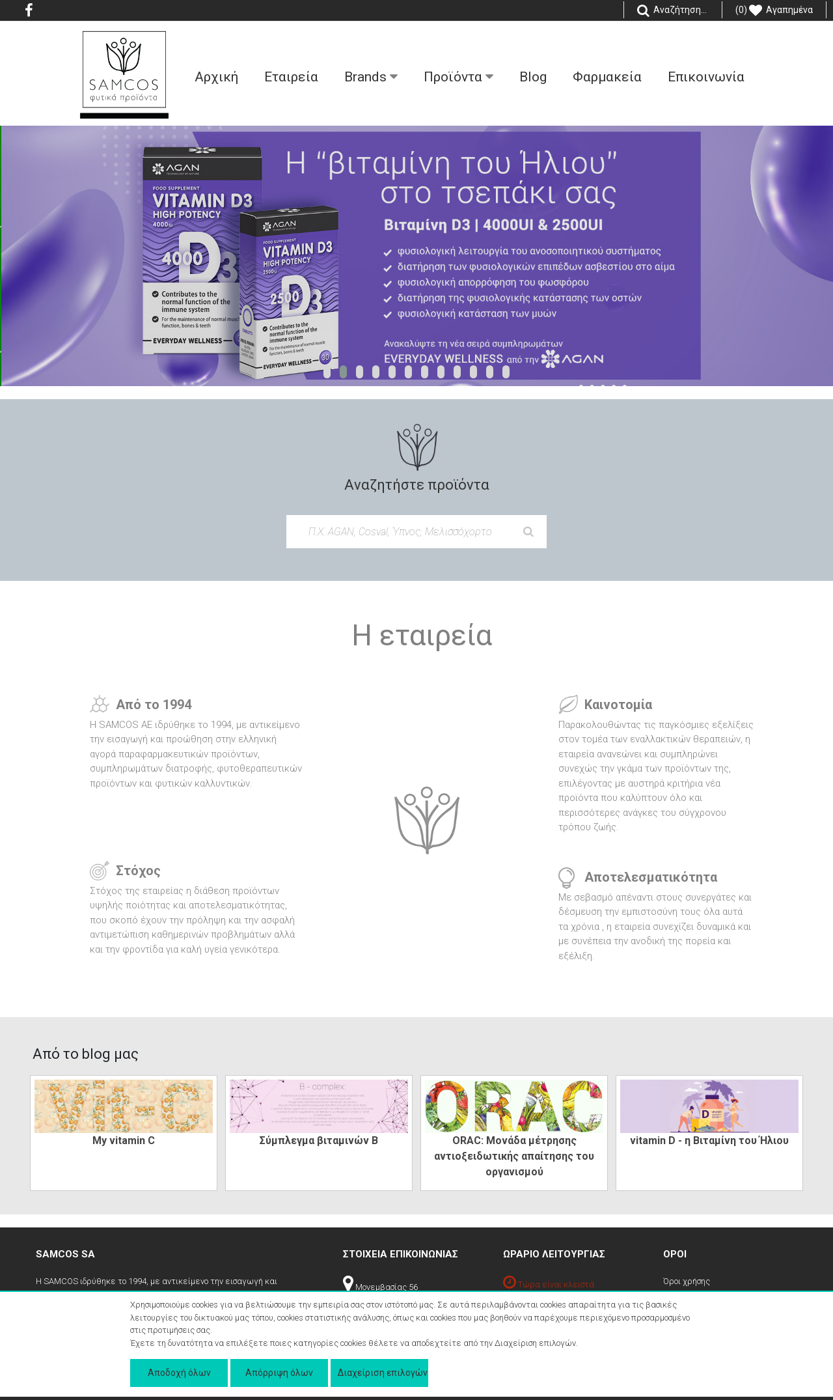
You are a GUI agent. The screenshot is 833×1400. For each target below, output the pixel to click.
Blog (533, 77)
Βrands (371, 77)
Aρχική (216, 77)
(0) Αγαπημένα (774, 10)
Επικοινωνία (706, 77)
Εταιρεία (291, 77)
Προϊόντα (458, 77)
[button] (327, 372)
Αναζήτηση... (673, 10)
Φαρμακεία (607, 77)
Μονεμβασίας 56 (380, 1287)
